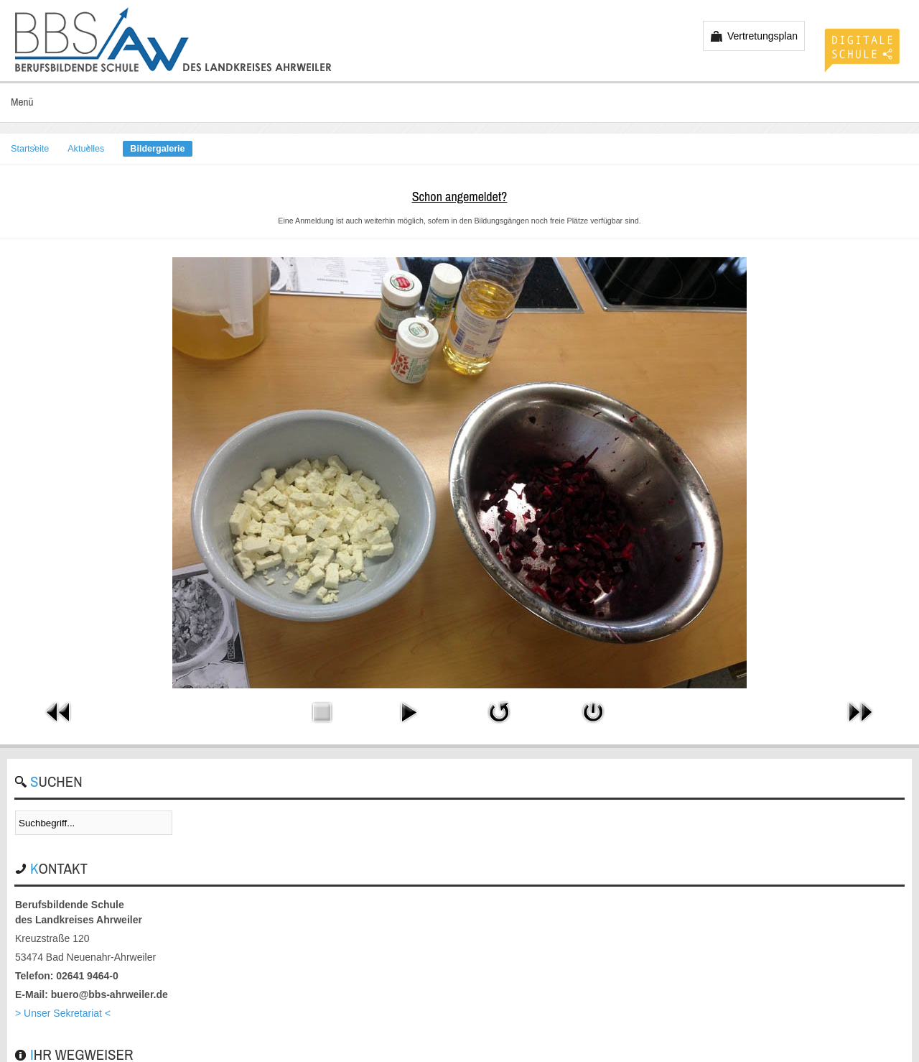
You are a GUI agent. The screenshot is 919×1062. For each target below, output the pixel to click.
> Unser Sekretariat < (63, 1013)
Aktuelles (85, 149)
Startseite (30, 149)
